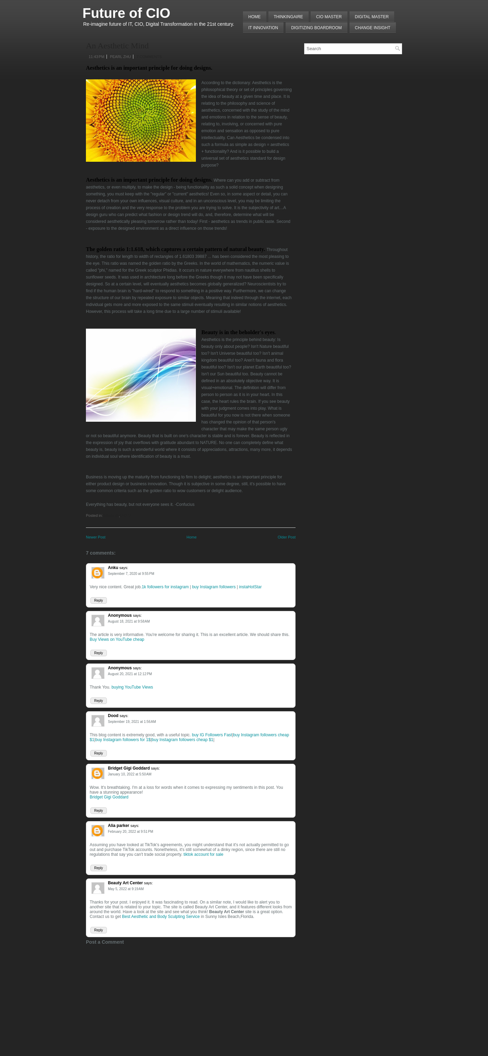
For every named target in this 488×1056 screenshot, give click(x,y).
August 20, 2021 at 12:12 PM (130, 674)
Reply (98, 600)
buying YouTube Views (132, 687)
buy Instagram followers (214, 586)
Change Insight (372, 27)
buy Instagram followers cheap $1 (182, 739)
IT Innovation (263, 27)
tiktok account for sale (203, 854)
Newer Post (96, 537)
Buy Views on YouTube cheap (117, 639)
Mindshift (111, 515)
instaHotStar (250, 586)
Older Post (287, 537)
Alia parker (118, 825)
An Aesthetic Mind (117, 46)
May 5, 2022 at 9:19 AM (126, 889)
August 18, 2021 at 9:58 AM (129, 621)
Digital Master (372, 16)
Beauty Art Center (125, 883)
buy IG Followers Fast (212, 735)
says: (123, 568)
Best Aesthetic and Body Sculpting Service (161, 916)
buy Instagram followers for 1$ (123, 739)
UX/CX (126, 515)
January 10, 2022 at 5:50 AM (129, 774)
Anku (113, 567)
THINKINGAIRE (288, 16)
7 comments (149, 57)
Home (254, 16)
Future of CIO (126, 13)
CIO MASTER (329, 16)
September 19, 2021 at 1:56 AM (132, 722)
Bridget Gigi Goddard (129, 768)
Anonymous (120, 615)
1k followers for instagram (165, 586)
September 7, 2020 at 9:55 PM (131, 574)
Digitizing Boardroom (316, 27)
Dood (113, 715)
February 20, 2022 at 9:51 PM (130, 831)
